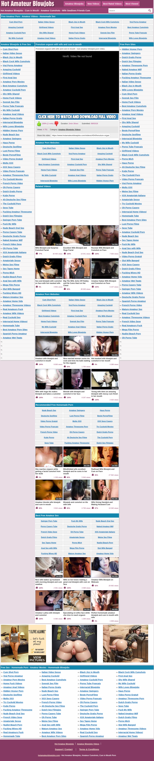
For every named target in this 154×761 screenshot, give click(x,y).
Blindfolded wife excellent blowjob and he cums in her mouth (75, 471)
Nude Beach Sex (11, 134)
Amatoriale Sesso (12, 260)
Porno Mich (8, 273)
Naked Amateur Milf (12, 240)
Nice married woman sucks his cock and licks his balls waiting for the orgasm (76, 360)
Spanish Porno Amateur (15, 333)
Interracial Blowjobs (107, 38)
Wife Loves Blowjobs (138, 38)
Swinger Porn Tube (12, 220)
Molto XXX (8, 163)
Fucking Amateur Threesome (17, 212)
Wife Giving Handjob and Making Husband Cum (102, 503)
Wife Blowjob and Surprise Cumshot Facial (46, 249)
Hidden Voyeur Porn (13, 130)
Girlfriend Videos (46, 27)
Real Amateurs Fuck (13, 309)
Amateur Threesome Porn (16, 175)
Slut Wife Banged (11, 289)
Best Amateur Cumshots (138, 27)
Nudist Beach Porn (12, 277)
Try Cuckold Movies (13, 179)
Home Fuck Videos (77, 33)
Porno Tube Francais (138, 33)
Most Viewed (132, 4)
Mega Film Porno (11, 285)
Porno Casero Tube (12, 232)
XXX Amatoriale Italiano (14, 252)
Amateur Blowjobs (74, 4)
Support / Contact (63, 749)
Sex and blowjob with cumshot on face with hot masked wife (48, 282)
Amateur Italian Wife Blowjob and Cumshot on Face (103, 282)
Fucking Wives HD (12, 293)
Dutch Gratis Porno (12, 191)
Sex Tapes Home (11, 268)
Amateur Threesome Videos (17, 305)
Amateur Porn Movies (107, 27)
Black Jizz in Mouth (77, 22)
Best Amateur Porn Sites (15, 329)
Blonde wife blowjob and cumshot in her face (74, 393)
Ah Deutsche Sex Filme (14, 199)
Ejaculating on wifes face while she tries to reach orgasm (76, 614)
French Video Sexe (12, 244)
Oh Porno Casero (11, 187)
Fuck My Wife (9, 224)
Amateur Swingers (12, 138)
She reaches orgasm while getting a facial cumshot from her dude (47, 471)
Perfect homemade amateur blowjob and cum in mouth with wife (104, 615)
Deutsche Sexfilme (12, 147)
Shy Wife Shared (46, 33)
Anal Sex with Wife (12, 281)
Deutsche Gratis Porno (14, 236)
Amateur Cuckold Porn (16, 33)
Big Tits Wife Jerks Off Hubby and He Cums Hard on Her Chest (76, 283)
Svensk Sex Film (107, 33)
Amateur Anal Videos (46, 38)
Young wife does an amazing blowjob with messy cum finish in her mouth (104, 394)
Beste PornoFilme (12, 155)
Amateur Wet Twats (12, 338)
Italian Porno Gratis (77, 38)
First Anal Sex (77, 27)
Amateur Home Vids (13, 301)
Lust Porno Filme (11, 151)
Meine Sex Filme (11, 264)
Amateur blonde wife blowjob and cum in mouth (47, 503)
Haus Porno (9, 142)
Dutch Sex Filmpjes (12, 216)
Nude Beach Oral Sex (13, 228)
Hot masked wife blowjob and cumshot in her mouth (104, 359)
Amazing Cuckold (15, 27)
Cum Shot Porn (15, 22)
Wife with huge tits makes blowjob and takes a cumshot (47, 393)
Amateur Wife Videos (13, 313)
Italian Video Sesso (46, 22)
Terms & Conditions (89, 749)
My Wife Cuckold (16, 38)
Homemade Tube (11, 325)
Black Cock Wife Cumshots (107, 22)
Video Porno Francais (14, 171)
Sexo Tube (8, 208)
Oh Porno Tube (10, 248)
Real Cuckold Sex (12, 317)
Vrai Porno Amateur (138, 22)
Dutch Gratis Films (12, 256)
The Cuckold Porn (12, 203)
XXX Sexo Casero (11, 167)
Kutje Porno (9, 195)
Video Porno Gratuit (13, 159)
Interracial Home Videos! (15, 321)
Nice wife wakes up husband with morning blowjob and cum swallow (48, 582)
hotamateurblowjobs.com (49, 755)
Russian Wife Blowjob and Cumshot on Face (102, 249)
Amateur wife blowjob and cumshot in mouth (46, 359)
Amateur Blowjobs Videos (69, 130)
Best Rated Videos (112, 4)
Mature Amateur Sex (13, 297)
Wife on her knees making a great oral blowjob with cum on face (76, 582)
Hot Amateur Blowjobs (64, 744)
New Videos (93, 4)
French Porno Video (13, 183)
